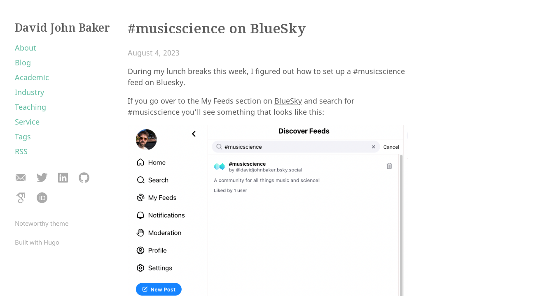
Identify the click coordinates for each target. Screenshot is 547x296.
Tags (23, 136)
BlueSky (288, 101)
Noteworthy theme (41, 223)
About (25, 48)
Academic (32, 77)
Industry (29, 92)
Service (27, 122)
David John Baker (62, 27)
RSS (21, 151)
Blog (23, 62)
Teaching (30, 107)
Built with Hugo (37, 242)
